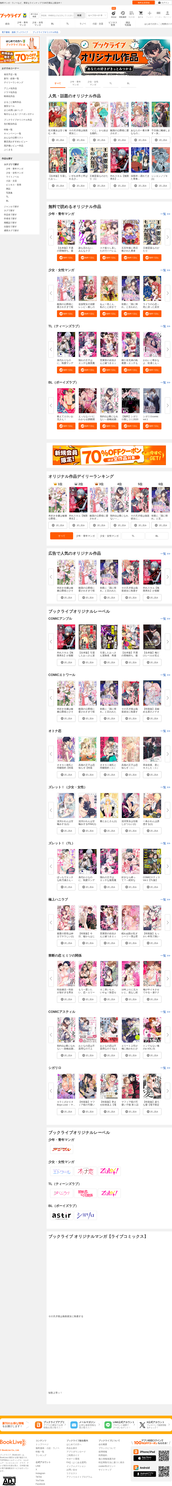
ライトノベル (12, 177)
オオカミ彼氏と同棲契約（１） (108, 766)
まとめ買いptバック (13, 110)
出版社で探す (10, 226)
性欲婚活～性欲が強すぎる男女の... (65, 992)
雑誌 (8, 188)
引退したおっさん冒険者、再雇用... (108, 655)
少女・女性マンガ (37, 23)
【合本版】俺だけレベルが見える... (151, 655)
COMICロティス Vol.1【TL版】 (151, 878)
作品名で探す (10, 214)
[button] (66, 257)
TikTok (39, 1477)
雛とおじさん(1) (108, 821)
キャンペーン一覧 (12, 133)
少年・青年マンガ (22, 23)
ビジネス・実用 (13, 185)
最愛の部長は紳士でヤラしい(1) (65, 935)
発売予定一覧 (10, 74)
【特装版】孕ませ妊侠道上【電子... (108, 1105)
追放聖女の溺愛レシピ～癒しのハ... (86, 307)
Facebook (40, 1484)
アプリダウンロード (76, 1451)
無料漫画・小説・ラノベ (47, 1448)
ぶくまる (8, 149)
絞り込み (34, 15)
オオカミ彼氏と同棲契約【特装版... (65, 768)
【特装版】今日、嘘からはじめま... (86, 936)
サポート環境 (72, 1459)
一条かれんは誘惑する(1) (151, 822)
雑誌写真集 (128, 23)
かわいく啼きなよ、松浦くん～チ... (151, 363)
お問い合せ (71, 1470)
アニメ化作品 (10, 88)
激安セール (9, 106)
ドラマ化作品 (10, 92)
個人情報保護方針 (107, 1459)
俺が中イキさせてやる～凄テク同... (151, 992)
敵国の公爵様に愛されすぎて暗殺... (65, 307)
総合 (7, 23)
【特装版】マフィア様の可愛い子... (86, 1105)
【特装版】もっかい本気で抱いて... (151, 936)
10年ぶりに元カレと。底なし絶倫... (129, 992)
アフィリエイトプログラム (79, 1477)
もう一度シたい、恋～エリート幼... (86, 992)
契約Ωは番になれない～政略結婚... (109, 418)
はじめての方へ (151, 24)
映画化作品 (9, 96)
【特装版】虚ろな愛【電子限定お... (151, 1105)
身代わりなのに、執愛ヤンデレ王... (65, 363)
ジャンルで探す (11, 206)
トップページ (42, 1444)
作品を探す (71, 1448)
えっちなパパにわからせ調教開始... (86, 419)
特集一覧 (8, 129)
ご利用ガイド (166, 24)
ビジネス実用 (113, 23)
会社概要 (103, 1444)
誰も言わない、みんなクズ (86, 249)
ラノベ (83, 23)
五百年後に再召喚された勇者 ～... (129, 251)
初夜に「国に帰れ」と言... (159, 517)
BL (52, 23)
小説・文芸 (97, 23)
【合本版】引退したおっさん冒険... (86, 655)
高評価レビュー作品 (13, 145)
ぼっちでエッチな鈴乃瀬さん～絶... (65, 880)
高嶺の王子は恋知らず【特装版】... (86, 768)
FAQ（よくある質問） (77, 1462)
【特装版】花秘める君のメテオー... (151, 712)
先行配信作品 (10, 124)
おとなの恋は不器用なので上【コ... (86, 1048)
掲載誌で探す (10, 222)
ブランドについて (107, 1448)
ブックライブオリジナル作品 (18, 120)
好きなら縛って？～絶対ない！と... (128, 880)
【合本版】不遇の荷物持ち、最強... (65, 251)
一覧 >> (165, 618)
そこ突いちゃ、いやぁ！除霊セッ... (108, 992)
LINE (38, 1466)
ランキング (41, 1455)
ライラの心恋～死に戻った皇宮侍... (151, 307)
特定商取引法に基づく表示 (111, 1462)
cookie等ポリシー (107, 1466)
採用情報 (103, 1451)
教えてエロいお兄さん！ (65, 418)
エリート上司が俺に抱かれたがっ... (129, 1048)
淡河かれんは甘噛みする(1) (65, 822)
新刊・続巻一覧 (11, 78)
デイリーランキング (13, 82)
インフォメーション (76, 1466)
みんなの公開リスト (13, 137)
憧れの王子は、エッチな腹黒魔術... (86, 363)
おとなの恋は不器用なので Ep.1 (108, 1047)
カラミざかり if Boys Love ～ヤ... (66, 1103)
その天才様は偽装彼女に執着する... (129, 591)
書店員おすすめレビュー (16, 141)
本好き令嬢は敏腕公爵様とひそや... (65, 591)
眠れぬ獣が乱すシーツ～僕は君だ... (129, 936)
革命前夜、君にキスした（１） (151, 766)
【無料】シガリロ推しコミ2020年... (129, 419)
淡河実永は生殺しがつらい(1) (129, 822)
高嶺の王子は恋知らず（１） (129, 766)
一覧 (165, 213)
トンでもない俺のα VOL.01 (151, 1047)
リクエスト (71, 1473)
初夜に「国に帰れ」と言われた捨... (129, 307)
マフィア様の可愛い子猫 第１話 (129, 1103)
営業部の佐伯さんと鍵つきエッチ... (108, 363)
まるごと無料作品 (12, 102)
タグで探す (9, 210)
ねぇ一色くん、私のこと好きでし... (108, 307)
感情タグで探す (11, 230)
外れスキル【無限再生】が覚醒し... (151, 591)
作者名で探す (10, 218)
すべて (61, 536)
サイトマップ (105, 1470)
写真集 (9, 193)
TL (67, 23)
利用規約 (103, 1455)
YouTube (40, 1480)
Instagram (40, 1473)
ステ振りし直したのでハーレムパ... (108, 251)
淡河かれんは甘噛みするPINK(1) (87, 822)
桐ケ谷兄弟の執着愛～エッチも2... (129, 363)
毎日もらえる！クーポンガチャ (19, 114)
